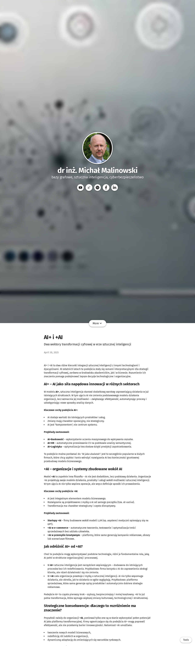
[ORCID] (97, 187)
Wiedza (131, 323)
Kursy (116, 323)
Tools (186, 639)
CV (108, 323)
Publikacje (65, 323)
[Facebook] (106, 187)
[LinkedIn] (114, 187)
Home (51, 323)
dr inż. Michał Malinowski (97, 170)
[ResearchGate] (89, 187)
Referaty (81, 323)
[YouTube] (80, 187)
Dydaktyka (96, 323)
